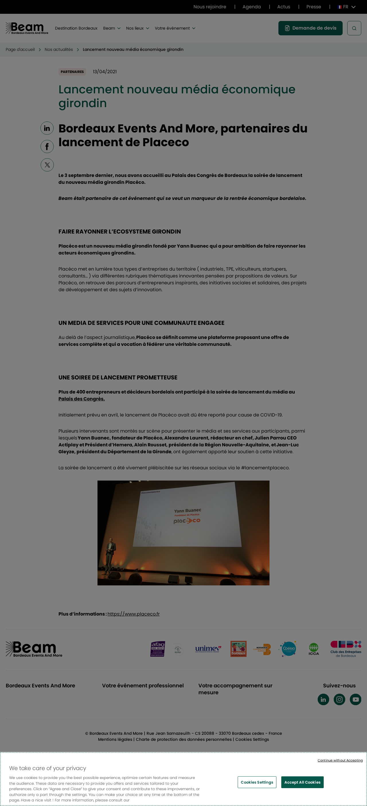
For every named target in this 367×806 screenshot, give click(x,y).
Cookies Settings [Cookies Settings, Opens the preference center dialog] (257, 783)
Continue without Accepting (340, 761)
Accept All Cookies (302, 783)
